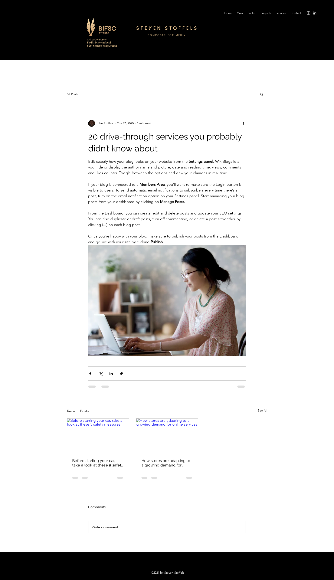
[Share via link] (121, 373)
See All (262, 410)
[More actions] (243, 123)
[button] (262, 94)
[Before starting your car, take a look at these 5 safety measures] (98, 436)
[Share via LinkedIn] (111, 373)
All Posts (72, 94)
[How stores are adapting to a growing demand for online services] (167, 436)
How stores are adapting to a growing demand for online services (165, 462)
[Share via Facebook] (90, 373)
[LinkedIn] (315, 13)
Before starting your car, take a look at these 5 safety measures (97, 462)
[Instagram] (308, 13)
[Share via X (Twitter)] (101, 373)
